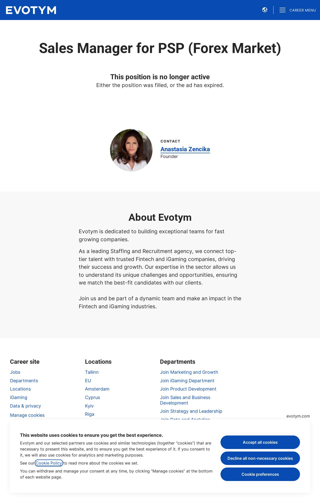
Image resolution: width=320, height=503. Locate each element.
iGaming (18, 397)
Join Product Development (188, 389)
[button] (264, 10)
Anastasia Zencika (185, 149)
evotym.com (298, 416)
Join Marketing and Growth (189, 372)
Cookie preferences (260, 474)
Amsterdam (97, 389)
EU (88, 380)
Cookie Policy (49, 463)
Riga (89, 414)
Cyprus (92, 397)
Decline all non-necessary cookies (260, 458)
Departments (24, 380)
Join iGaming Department (187, 380)
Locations (20, 389)
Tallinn (92, 372)
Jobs (15, 372)
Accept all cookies (260, 442)
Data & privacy (25, 405)
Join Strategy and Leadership (191, 411)
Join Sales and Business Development (185, 400)
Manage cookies (27, 415)
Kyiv (89, 405)
